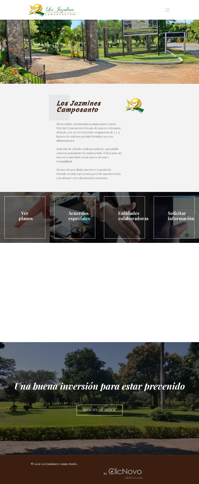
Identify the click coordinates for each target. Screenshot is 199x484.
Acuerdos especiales (79, 215)
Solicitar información (181, 215)
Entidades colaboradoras (133, 215)
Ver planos (26, 215)
